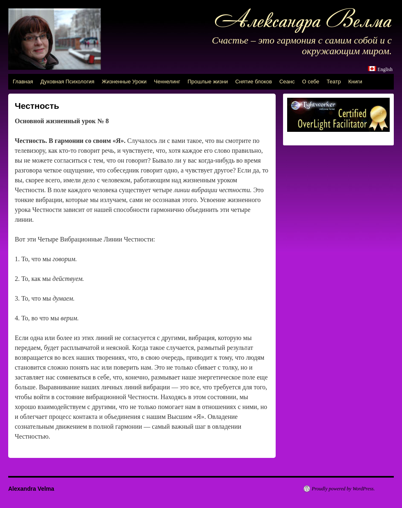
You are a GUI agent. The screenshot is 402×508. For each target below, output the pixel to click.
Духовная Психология (67, 81)
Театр (334, 81)
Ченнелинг (167, 81)
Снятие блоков (253, 81)
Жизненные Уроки (124, 81)
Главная (23, 81)
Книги (355, 81)
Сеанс (287, 81)
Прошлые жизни (207, 81)
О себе (311, 81)
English (385, 69)
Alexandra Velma (31, 488)
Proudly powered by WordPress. (343, 489)
